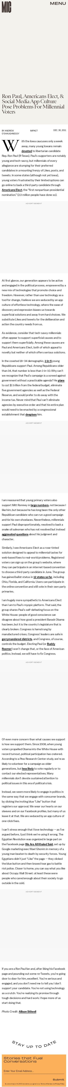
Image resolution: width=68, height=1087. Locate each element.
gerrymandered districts (17, 639)
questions (22, 534)
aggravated (9, 534)
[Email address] (34, 1070)
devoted (27, 151)
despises (31, 414)
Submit (58, 1079)
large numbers (40, 505)
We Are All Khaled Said (39, 844)
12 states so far (43, 577)
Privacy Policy (59, 1084)
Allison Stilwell (27, 1011)
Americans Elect (12, 190)
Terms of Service (46, 1084)
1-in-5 (48, 361)
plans (61, 380)
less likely (28, 768)
